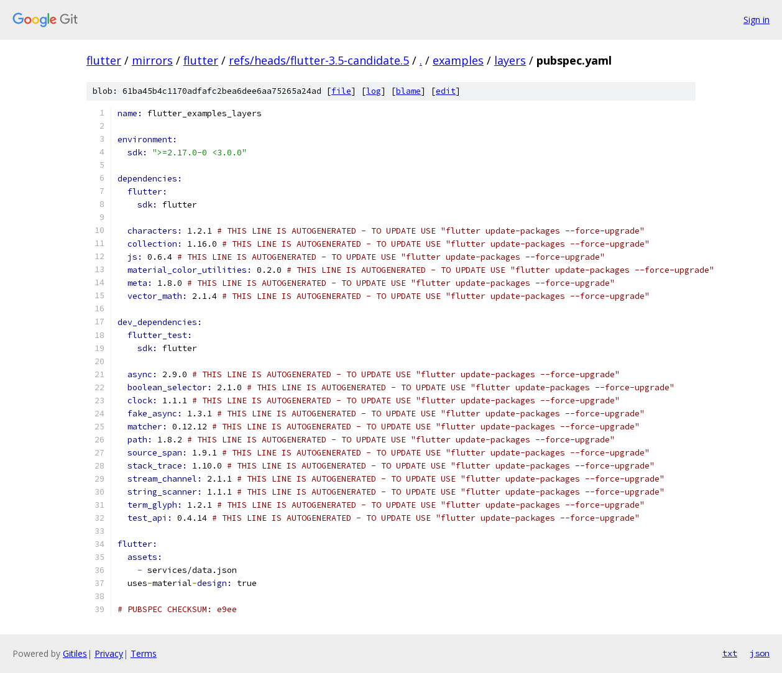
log (373, 91)
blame (408, 91)
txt (729, 653)
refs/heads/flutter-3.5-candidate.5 (319, 60)
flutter (103, 60)
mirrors (152, 60)
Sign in (756, 19)
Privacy (108, 653)
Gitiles (75, 653)
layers (510, 60)
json (760, 653)
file (341, 91)
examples (458, 60)
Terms (144, 653)
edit (446, 91)
